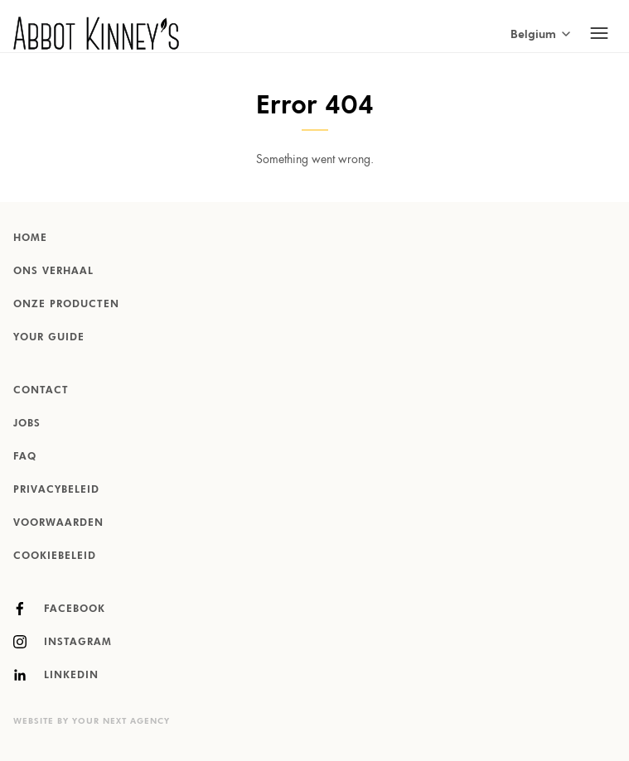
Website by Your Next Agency (91, 721)
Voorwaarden (58, 523)
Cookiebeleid (54, 556)
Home (30, 238)
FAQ (24, 457)
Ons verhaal (53, 272)
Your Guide (49, 338)
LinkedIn (56, 675)
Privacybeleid (56, 490)
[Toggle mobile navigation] (599, 33)
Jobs (27, 424)
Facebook (59, 608)
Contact (41, 391)
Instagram (62, 641)
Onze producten (66, 305)
